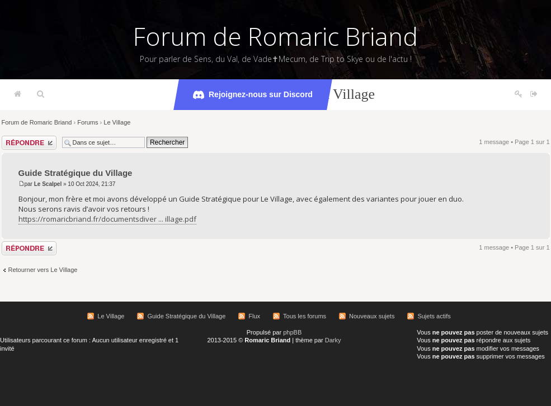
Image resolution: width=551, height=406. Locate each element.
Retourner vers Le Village (43, 269)
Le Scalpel (48, 184)
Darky (333, 340)
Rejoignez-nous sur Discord (253, 95)
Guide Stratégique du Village (75, 173)
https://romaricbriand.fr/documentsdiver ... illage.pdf (107, 219)
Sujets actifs (433, 316)
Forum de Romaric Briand (275, 36)
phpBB (292, 332)
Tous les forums (304, 316)
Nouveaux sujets (371, 316)
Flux (254, 316)
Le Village (116, 122)
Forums (87, 122)
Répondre (29, 143)
